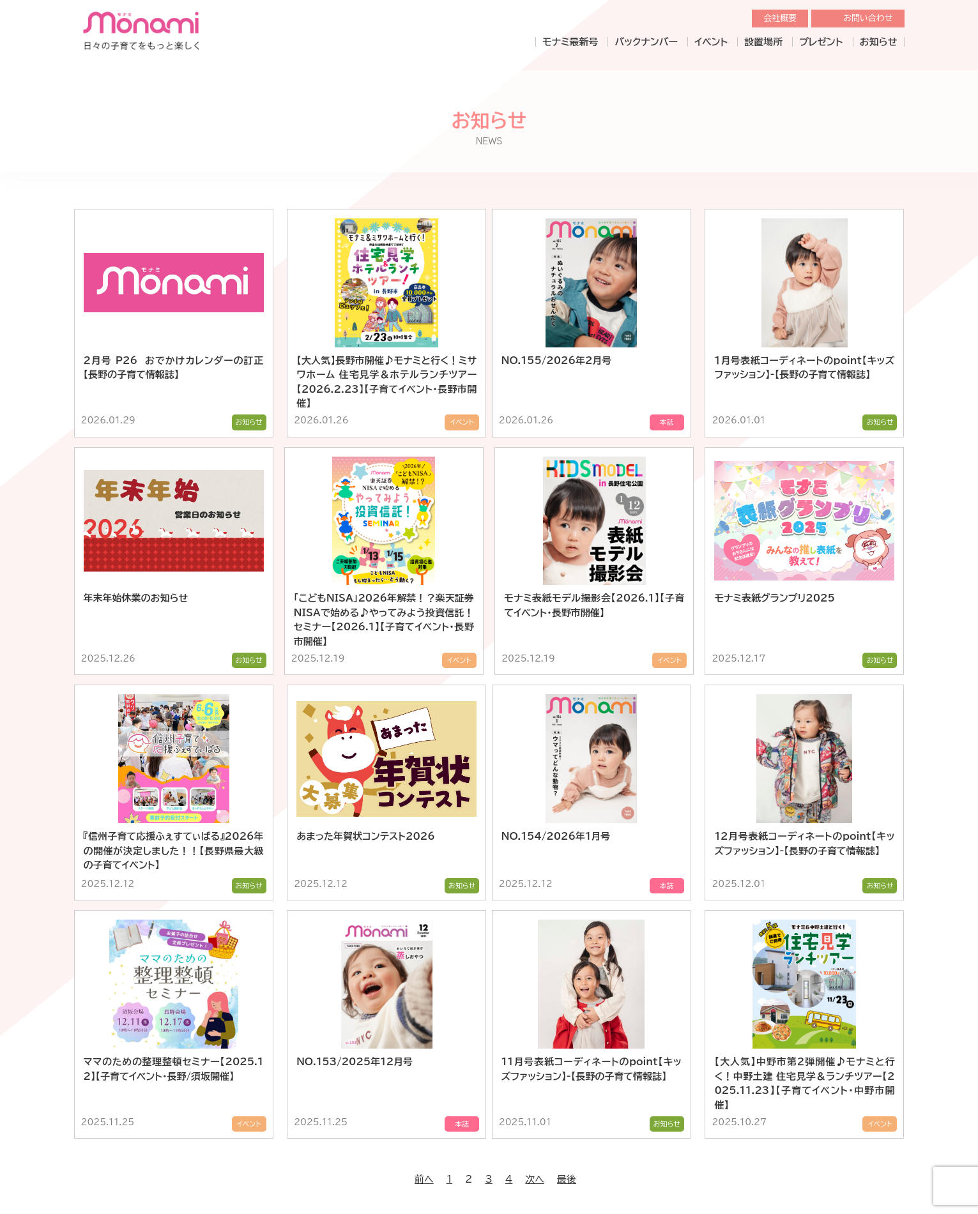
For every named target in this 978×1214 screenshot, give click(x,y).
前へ (424, 1139)
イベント (711, 42)
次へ (534, 1139)
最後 (566, 1139)
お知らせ (879, 42)
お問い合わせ (867, 18)
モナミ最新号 (570, 42)
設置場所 (763, 42)
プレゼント (821, 42)
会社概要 (780, 18)
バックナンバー (646, 42)
